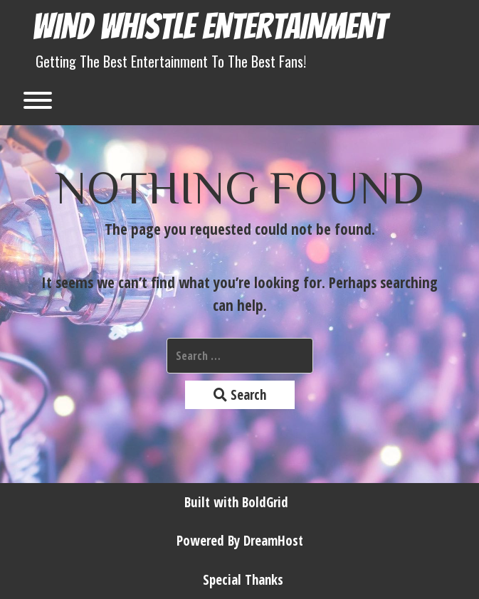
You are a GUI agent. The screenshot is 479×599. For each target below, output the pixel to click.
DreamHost (273, 540)
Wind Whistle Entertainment (209, 27)
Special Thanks (243, 580)
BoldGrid (265, 502)
